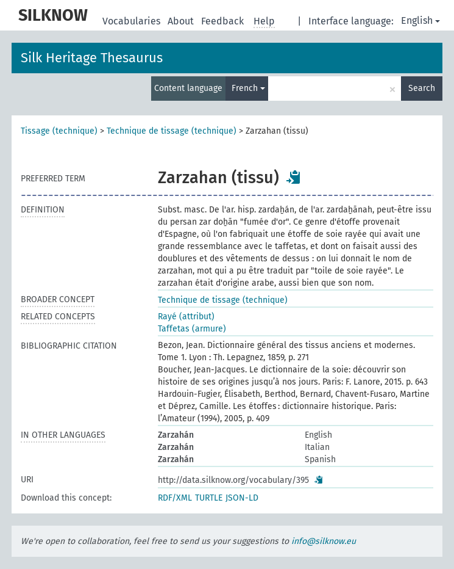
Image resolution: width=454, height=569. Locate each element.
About (182, 21)
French (248, 88)
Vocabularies (132, 21)
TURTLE (208, 498)
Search (421, 88)
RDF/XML (175, 498)
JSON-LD (241, 498)
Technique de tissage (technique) (171, 131)
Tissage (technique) (59, 131)
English (420, 20)
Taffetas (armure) (192, 329)
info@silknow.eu (323, 541)
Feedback (223, 21)
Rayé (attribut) (186, 316)
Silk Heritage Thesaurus (92, 57)
